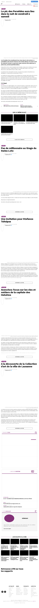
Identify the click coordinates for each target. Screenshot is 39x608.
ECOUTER (36, 6)
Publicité (3, 1)
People (32, 591)
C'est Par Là (26, 591)
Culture (10, 596)
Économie (10, 595)
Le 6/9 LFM (25, 589)
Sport (10, 597)
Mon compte (34, 1)
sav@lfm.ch (34, 601)
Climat (10, 589)
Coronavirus (11, 588)
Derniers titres (18, 590)
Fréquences (18, 591)
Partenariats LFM (19, 595)
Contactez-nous (8, 1)
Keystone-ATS (8, 20)
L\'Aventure (25, 595)
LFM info (25, 588)
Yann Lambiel (26, 590)
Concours (32, 588)
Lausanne (10, 590)
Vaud (9, 591)
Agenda (32, 590)
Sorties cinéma (33, 589)
